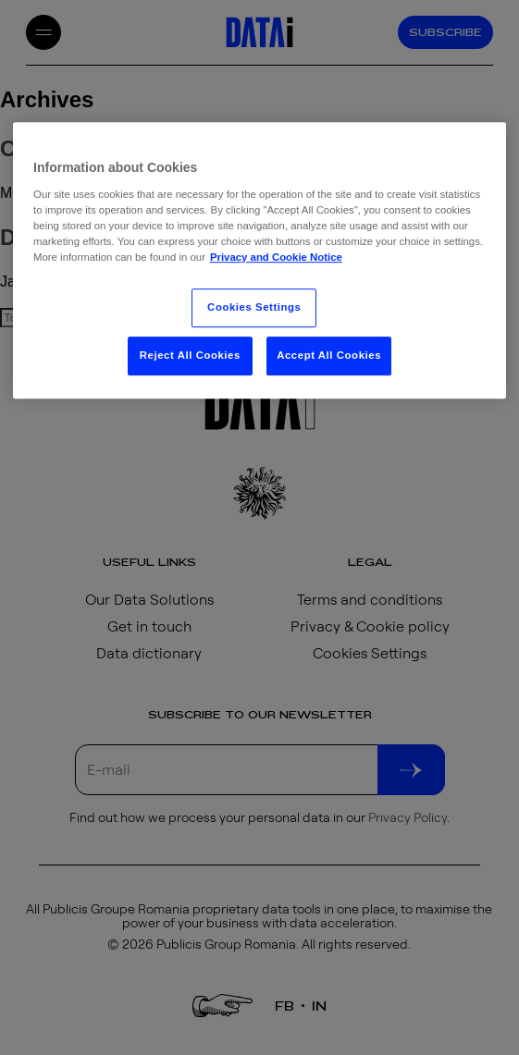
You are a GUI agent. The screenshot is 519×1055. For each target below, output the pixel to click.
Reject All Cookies (190, 355)
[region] (259, 260)
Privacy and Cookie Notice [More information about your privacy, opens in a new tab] (276, 257)
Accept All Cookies (329, 355)
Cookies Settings (254, 307)
